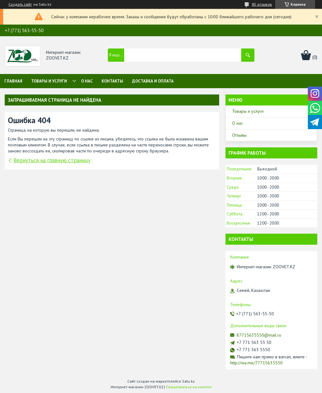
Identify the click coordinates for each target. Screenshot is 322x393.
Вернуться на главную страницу (52, 160)
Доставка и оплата (153, 81)
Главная (13, 81)
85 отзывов (262, 4)
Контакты (112, 81)
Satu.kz (188, 381)
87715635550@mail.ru (258, 335)
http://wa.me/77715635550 (256, 363)
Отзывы (239, 135)
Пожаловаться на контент (189, 386)
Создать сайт (20, 4)
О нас (87, 81)
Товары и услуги (49, 81)
